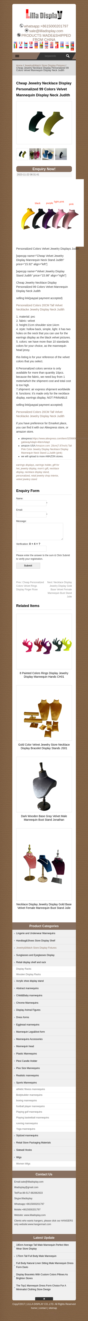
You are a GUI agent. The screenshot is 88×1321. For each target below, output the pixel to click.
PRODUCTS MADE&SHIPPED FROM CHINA (46, 38)
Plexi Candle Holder (26, 1061)
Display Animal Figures (28, 1010)
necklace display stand (37, 472)
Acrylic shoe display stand (30, 981)
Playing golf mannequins (29, 1111)
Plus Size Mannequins (28, 1068)
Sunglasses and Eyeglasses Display (35, 955)
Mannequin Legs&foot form (30, 1031)
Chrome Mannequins (27, 1002)
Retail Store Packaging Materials (33, 1142)
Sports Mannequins (26, 1082)
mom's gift (43, 468)
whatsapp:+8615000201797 (46, 26)
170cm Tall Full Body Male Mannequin (36, 1256)
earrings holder (43, 465)
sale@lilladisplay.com (46, 31)
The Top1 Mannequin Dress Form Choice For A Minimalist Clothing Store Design (41, 1287)
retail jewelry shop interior (44, 475)
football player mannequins (30, 1106)
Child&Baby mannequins (29, 995)
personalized (23, 475)
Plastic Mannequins (26, 1053)
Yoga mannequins (25, 1129)
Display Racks (23, 968)
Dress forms (22, 1017)
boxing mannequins (26, 1100)
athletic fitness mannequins (30, 1089)
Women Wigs (23, 1163)
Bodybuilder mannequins (29, 1095)
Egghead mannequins (28, 1024)
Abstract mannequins (27, 988)
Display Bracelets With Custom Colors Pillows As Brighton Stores (42, 1276)
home (34, 1308)
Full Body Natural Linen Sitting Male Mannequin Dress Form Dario (44, 1265)
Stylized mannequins (27, 1135)
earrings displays (25, 465)
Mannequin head (25, 1046)
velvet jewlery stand (26, 479)
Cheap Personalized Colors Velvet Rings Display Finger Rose (30, 586)
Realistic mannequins (27, 1075)
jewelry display (28, 468)
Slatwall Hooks (24, 1150)
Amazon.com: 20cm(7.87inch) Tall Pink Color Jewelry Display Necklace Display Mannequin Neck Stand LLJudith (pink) (46, 449)
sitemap (53, 1308)
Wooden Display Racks (28, 974)
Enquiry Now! (44, 169)
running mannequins (27, 1123)
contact (43, 1308)
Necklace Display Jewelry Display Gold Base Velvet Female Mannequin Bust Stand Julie (59, 589)
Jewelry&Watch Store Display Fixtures (45, 65)
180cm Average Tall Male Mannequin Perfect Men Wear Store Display (42, 1247)
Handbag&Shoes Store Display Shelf (35, 940)
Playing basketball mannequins (32, 1117)
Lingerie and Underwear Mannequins (35, 933)
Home (19, 65)
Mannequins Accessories (29, 1039)
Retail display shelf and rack (31, 962)
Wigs (19, 1157)
